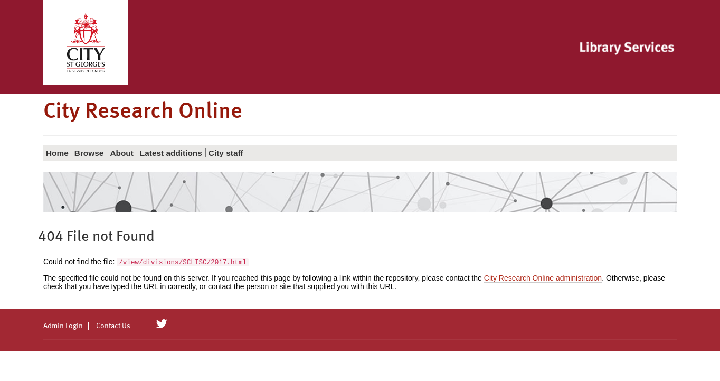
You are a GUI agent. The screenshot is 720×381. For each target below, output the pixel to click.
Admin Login (63, 326)
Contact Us (113, 326)
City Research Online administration (543, 278)
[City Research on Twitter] (162, 324)
